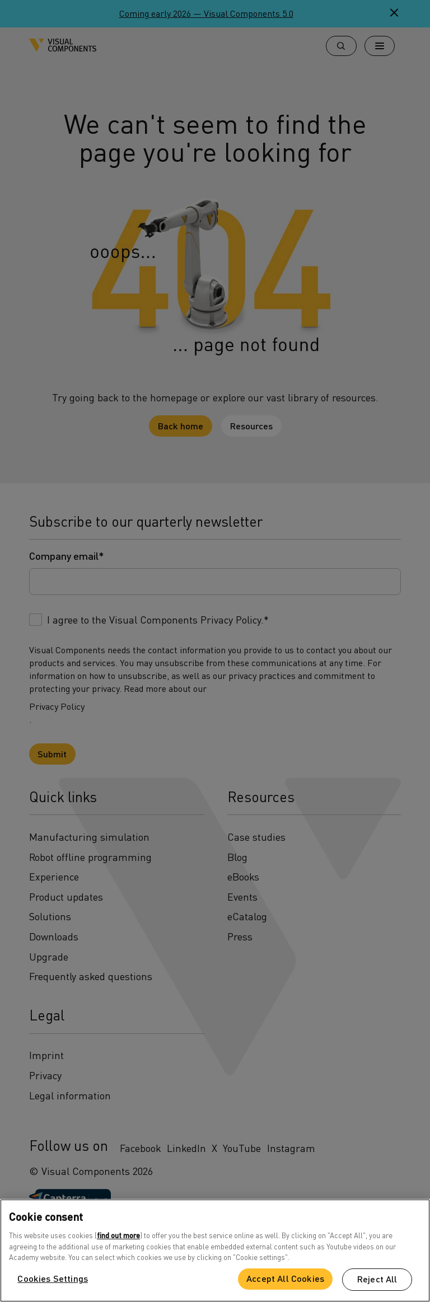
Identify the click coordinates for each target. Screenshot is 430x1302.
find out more (118, 1235)
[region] (215, 1250)
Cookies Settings (52, 1278)
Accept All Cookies (285, 1278)
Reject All (377, 1279)
